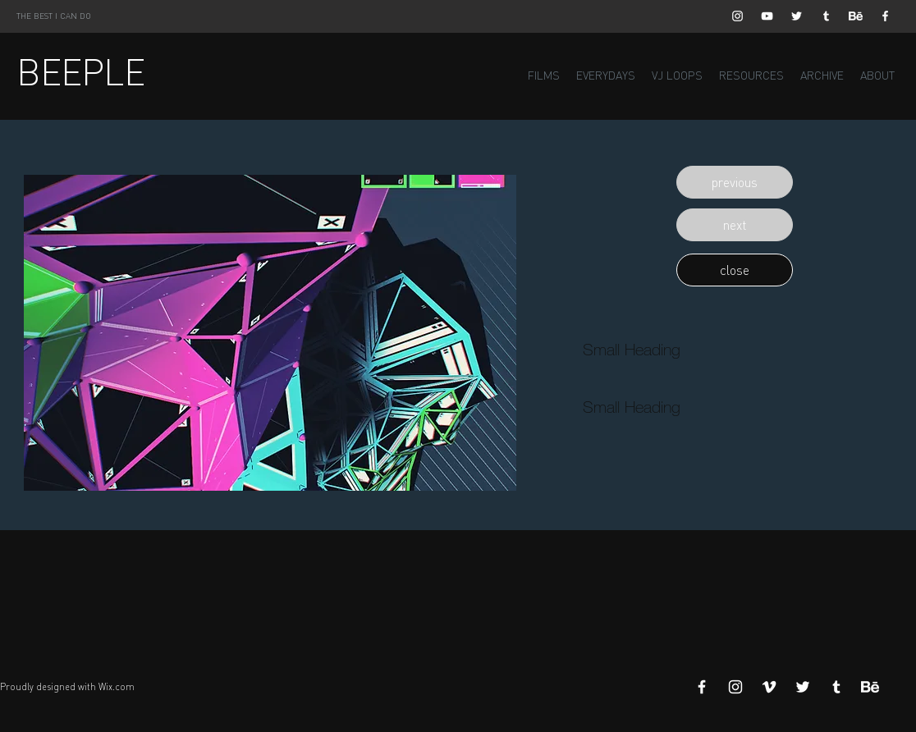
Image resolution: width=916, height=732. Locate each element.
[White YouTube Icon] (767, 16)
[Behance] (856, 16)
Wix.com (116, 687)
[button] (734, 182)
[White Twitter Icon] (797, 16)
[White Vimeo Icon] (769, 687)
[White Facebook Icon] (885, 16)
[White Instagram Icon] (737, 16)
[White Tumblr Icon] (826, 16)
